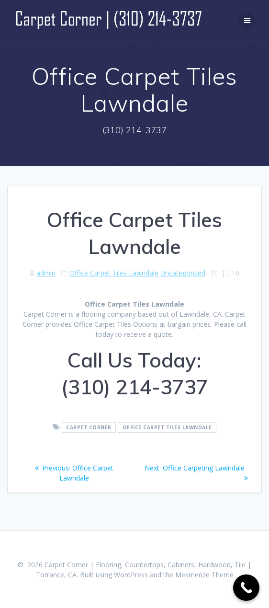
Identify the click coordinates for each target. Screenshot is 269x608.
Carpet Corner (89, 427)
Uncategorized (182, 272)
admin (46, 272)
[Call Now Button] (246, 587)
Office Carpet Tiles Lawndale (113, 272)
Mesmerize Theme (204, 574)
